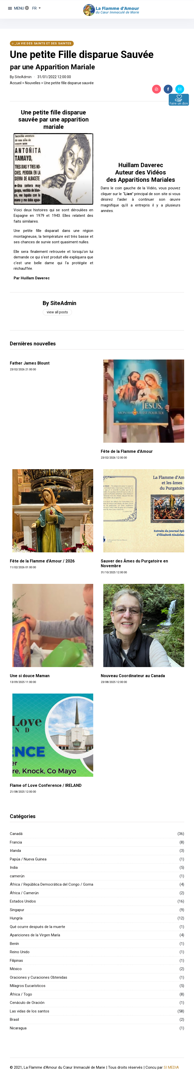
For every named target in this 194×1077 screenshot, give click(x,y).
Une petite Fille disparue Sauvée (82, 55)
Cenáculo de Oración (27, 1002)
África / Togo (21, 994)
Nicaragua (18, 1028)
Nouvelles (32, 83)
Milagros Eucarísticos (27, 985)
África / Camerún (24, 893)
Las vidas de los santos (29, 1011)
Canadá (16, 833)
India (14, 867)
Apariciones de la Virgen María (35, 935)
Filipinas (16, 960)
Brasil (14, 1019)
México (16, 969)
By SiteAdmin (59, 303)
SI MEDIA (171, 1067)
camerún (17, 876)
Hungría (16, 918)
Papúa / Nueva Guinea (28, 859)
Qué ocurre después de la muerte (37, 926)
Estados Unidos (23, 901)
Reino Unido (20, 952)
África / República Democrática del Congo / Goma (51, 884)
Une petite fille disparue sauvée (69, 83)
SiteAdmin (23, 77)
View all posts (57, 312)
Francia (16, 842)
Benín (14, 943)
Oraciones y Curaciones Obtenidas (38, 977)
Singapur (17, 910)
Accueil (15, 83)
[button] (33, 8)
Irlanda (15, 850)
